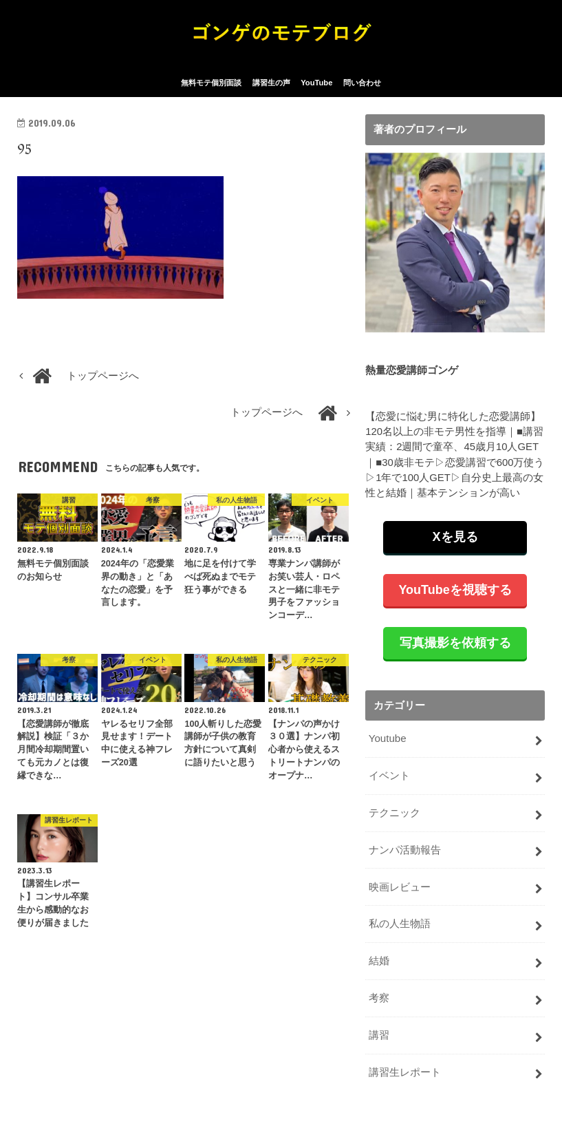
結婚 (379, 961)
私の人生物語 (400, 925)
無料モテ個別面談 (211, 88)
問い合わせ (362, 88)
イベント (389, 779)
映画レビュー (400, 889)
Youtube (387, 743)
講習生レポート (405, 1070)
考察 (379, 997)
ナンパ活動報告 (405, 852)
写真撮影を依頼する (455, 648)
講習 (379, 1034)
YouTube (316, 88)
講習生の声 (271, 88)
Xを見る (455, 542)
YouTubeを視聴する (454, 595)
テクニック (394, 816)
